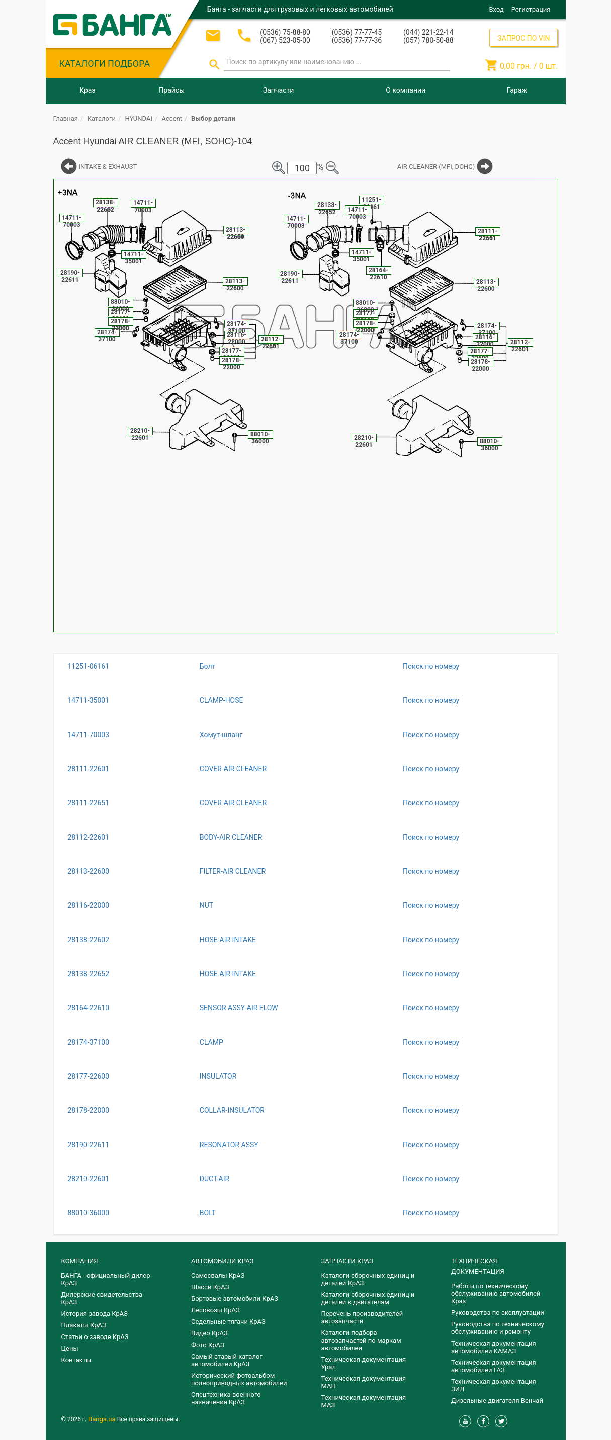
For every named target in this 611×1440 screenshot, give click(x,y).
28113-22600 (89, 871)
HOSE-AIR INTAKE (228, 940)
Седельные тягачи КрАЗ (228, 1321)
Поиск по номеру (431, 666)
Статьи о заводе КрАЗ (95, 1337)
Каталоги (102, 118)
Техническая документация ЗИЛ (493, 1385)
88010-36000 (89, 1213)
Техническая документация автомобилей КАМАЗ (493, 1347)
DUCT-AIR (214, 1179)
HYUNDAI (138, 118)
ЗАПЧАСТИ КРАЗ (347, 1261)
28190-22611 (89, 1145)
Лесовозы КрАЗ (215, 1310)
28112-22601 (89, 837)
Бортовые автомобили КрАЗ (234, 1298)
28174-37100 (89, 1042)
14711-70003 (89, 735)
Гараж (517, 90)
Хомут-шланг (221, 735)
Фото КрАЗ (207, 1345)
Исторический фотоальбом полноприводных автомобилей (239, 1379)
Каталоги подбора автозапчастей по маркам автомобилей (361, 1340)
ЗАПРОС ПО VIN (523, 38)
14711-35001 (89, 700)
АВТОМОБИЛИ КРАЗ (222, 1261)
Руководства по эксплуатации (497, 1312)
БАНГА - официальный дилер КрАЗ (105, 1279)
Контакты (76, 1360)
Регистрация (531, 9)
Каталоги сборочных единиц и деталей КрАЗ (368, 1279)
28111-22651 (89, 803)
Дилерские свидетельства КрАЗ (102, 1298)
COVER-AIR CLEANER (233, 769)
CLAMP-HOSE (221, 700)
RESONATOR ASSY (229, 1145)
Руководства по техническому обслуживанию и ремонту (497, 1327)
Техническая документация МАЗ (363, 1401)
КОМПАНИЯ (79, 1261)
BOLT (208, 1213)
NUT (206, 905)
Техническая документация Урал (363, 1363)
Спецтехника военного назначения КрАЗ (226, 1398)
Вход (496, 9)
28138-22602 (89, 940)
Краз (87, 90)
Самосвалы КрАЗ (217, 1275)
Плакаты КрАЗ (83, 1325)
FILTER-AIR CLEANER (233, 871)
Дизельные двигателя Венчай (497, 1400)
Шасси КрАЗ (210, 1287)
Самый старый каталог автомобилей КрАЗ (227, 1360)
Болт (208, 666)
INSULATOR (218, 1076)
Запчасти (278, 90)
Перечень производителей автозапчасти (362, 1317)
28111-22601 (89, 769)
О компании (405, 90)
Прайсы (171, 90)
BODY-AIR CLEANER (231, 837)
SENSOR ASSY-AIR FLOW (239, 1008)
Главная (65, 118)
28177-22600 (89, 1076)
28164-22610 (89, 1008)
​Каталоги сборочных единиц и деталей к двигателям (368, 1298)
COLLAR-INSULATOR (232, 1110)
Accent (172, 118)
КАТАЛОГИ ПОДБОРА (104, 63)
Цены (69, 1348)
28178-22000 (89, 1110)
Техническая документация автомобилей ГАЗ (493, 1366)
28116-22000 (89, 905)
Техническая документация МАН (363, 1382)
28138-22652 (89, 974)
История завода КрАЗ (94, 1313)
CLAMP (211, 1042)
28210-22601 (89, 1179)
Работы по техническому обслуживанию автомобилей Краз (495, 1293)
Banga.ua (102, 1419)
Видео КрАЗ (209, 1333)
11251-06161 (89, 666)
